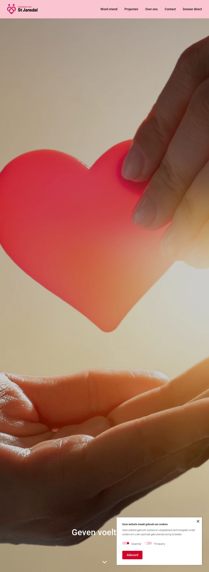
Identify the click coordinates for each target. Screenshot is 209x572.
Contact (170, 9)
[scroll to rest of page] (104, 562)
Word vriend (108, 9)
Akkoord (132, 555)
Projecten (131, 9)
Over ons (151, 9)
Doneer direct (192, 9)
